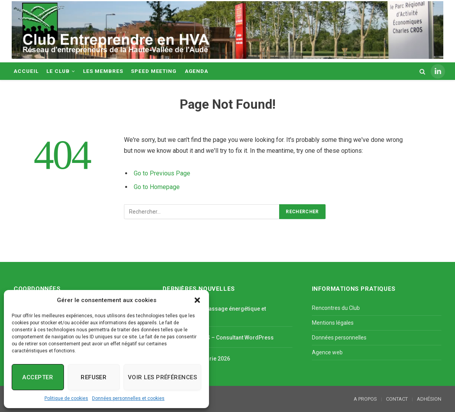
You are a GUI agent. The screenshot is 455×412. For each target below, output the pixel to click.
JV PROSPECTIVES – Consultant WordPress (218, 337)
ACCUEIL (26, 71)
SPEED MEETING (154, 71)
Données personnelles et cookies (128, 398)
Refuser (93, 377)
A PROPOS (365, 399)
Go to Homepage (157, 187)
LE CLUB (58, 71)
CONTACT (397, 399)
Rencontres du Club (336, 308)
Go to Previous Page (162, 173)
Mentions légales (333, 323)
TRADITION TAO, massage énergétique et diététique (214, 313)
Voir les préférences (162, 377)
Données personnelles (339, 337)
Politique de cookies (66, 398)
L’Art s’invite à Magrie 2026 (196, 358)
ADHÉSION (429, 399)
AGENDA (197, 71)
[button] (197, 300)
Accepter (37, 377)
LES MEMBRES (103, 71)
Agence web (327, 352)
